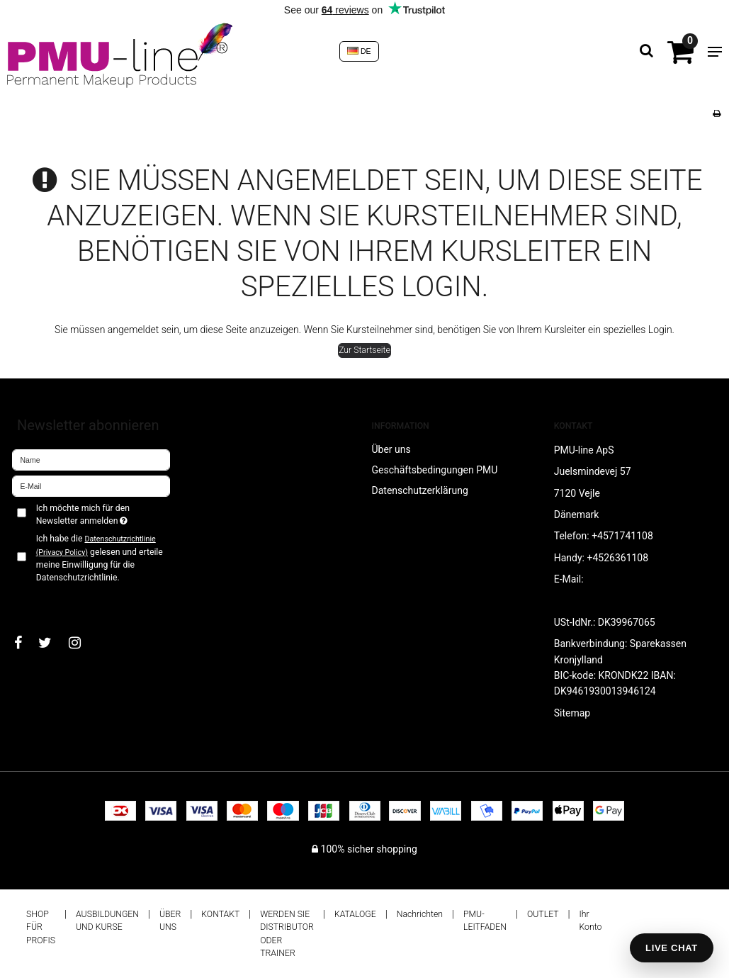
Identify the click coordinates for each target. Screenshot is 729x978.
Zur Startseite (364, 350)
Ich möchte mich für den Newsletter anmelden (103, 514)
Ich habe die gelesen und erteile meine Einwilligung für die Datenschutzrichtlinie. (99, 558)
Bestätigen (49, 601)
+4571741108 (622, 535)
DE (359, 51)
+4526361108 (617, 557)
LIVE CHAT (671, 948)
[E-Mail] (91, 484)
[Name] (91, 458)
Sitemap (572, 713)
